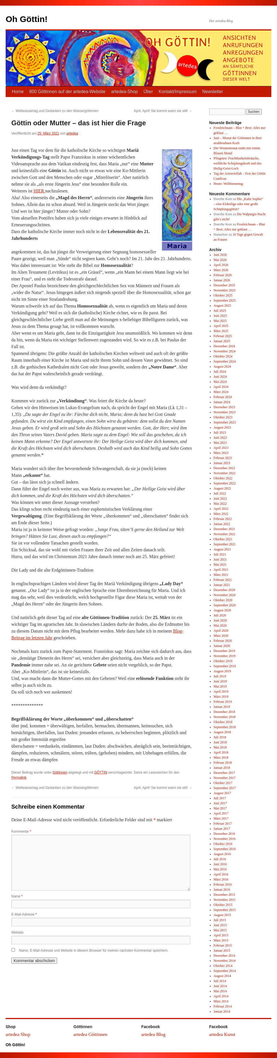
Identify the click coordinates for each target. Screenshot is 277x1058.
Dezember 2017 (224, 773)
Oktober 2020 (223, 600)
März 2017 (221, 818)
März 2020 (221, 636)
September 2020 (225, 605)
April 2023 (221, 448)
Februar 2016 (223, 884)
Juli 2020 (220, 615)
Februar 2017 (223, 824)
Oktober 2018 (223, 722)
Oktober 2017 (223, 783)
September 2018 (225, 727)
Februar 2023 (223, 458)
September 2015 (225, 910)
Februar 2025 (223, 336)
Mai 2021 (220, 565)
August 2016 (222, 854)
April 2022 (221, 509)
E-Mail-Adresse (24, 914)
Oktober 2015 (223, 905)
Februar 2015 (223, 945)
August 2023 (222, 427)
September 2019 (225, 666)
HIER (39, 190)
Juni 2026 (220, 255)
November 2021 (225, 534)
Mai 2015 (220, 930)
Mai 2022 (220, 504)
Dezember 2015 (224, 895)
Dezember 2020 (224, 590)
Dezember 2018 (224, 712)
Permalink (18, 778)
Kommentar (21, 831)
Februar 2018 (223, 763)
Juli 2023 (220, 432)
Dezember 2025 (224, 285)
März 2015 (221, 940)
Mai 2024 (220, 382)
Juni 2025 (220, 316)
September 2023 (225, 422)
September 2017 (225, 788)
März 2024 (221, 392)
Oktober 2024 (223, 356)
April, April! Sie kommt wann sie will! (163, 111)
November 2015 (225, 900)
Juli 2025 (220, 311)
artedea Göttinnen (90, 1034)
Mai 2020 (220, 625)
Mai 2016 (220, 869)
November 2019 (225, 656)
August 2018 (222, 732)
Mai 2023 (220, 443)
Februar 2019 (223, 702)
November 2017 (225, 778)
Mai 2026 (220, 260)
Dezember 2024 (224, 346)
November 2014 (225, 961)
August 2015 (222, 915)
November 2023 (225, 412)
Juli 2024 (220, 372)
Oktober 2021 (223, 539)
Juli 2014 (220, 981)
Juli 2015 (220, 920)
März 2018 (221, 758)
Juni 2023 (220, 438)
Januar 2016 (222, 890)
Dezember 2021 (224, 529)
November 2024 (225, 351)
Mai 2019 (220, 686)
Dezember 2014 (224, 956)
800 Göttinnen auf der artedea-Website (67, 91)
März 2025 (221, 331)
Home (18, 91)
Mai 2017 (220, 808)
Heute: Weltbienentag (228, 184)
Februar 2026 (223, 275)
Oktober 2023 (223, 417)
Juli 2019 (220, 676)
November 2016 (225, 839)
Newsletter (212, 91)
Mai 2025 (220, 321)
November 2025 (225, 290)
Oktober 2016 (223, 844)
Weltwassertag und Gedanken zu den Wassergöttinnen (54, 111)
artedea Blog (153, 1034)
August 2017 (222, 793)
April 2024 (221, 387)
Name (17, 896)
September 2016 (225, 849)
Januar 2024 (222, 402)
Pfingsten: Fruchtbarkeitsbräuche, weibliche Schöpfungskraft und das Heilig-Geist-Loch (237, 163)
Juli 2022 (220, 493)
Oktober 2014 (223, 966)
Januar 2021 (222, 585)
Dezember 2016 (224, 834)
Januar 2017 (222, 829)
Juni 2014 (220, 986)
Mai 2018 (220, 747)
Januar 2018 (222, 768)
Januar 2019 (222, 707)
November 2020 (225, 595)
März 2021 (221, 575)
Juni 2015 (220, 925)
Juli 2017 (220, 798)
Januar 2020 (222, 646)
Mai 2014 (220, 991)
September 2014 (225, 971)
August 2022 (222, 488)
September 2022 (225, 483)
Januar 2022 (222, 524)
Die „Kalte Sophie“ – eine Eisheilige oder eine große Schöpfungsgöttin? (238, 204)
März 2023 (221, 453)
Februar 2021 (223, 580)
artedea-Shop (124, 91)
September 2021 (225, 544)
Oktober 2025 (223, 295)
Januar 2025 (222, 341)
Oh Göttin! (26, 19)
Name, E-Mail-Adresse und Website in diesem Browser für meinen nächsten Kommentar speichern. (93, 950)
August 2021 (222, 549)
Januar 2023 (222, 463)
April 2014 (221, 996)
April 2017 (221, 813)
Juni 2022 (220, 499)
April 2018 (221, 752)
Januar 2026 (222, 280)
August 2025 (222, 306)
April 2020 (221, 631)
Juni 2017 (220, 803)
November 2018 (225, 717)
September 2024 (225, 361)
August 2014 (222, 976)
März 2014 (221, 1001)
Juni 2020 (220, 620)
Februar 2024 (223, 397)
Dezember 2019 (224, 651)
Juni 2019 (220, 681)
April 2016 (221, 874)
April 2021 (221, 570)
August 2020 (222, 610)
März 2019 (221, 697)
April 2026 (221, 265)
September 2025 (225, 300)
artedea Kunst (222, 1034)
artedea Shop (18, 1034)
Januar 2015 (222, 950)
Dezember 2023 (224, 407)
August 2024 (222, 366)
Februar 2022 (223, 519)
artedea (72, 133)
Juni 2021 (220, 559)
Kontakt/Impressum (177, 91)
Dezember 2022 (224, 468)
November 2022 (225, 473)
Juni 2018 (220, 742)
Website (17, 932)
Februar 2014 (223, 1006)
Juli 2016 (220, 859)
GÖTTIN (100, 772)
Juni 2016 (220, 864)
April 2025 (221, 326)
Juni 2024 (220, 377)
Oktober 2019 (223, 661)
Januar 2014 (222, 1011)
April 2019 (221, 691)
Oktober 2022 (223, 478)
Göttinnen (60, 772)
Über (148, 91)
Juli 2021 (220, 554)
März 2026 (221, 270)
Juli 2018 (220, 737)
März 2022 (221, 514)
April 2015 (221, 935)
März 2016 (221, 879)
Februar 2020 (223, 641)
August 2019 (222, 671)
